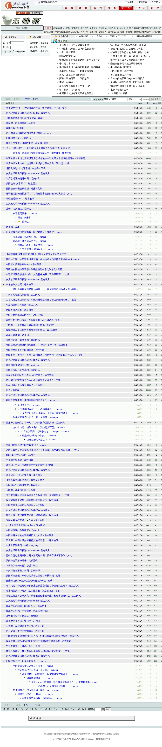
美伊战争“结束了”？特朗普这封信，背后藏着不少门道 (33, 108)
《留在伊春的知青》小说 (18, 565)
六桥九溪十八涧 (36, 520)
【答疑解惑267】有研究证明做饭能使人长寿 (28, 254)
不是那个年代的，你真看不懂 (74, 45)
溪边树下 (63, 345)
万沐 (17, 227)
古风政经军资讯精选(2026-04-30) (22, 173)
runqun (34, 213)
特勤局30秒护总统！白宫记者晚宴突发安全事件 (30, 380)
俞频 (40, 118)
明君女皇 (65, 148)
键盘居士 (32, 183)
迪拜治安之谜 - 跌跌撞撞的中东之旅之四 (26, 465)
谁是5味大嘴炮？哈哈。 (34, 435)
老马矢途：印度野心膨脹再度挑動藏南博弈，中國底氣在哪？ (37, 585)
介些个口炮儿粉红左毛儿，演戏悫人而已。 (34, 427)
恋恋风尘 (75, 32)
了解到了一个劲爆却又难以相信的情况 (25, 325)
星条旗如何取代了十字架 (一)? (74, 86)
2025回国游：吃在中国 (121, 71)
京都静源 (80, 158)
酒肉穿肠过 (73, 289)
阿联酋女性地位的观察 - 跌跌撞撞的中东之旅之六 (31, 269)
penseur (48, 133)
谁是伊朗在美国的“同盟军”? (20, 621)
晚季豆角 (10, 128)
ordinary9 (35, 365)
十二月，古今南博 (68, 63)
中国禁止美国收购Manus (18, 264)
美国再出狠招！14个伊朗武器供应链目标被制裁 (30, 575)
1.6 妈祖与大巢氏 (119, 93)
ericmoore (74, 259)
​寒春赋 (9, 227)
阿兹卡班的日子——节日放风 (74, 78)
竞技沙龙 (75, 28)
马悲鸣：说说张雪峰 (16, 123)
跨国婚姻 (66, 32)
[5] (31, 709)
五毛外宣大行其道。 (16, 520)
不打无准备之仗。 (22, 405)
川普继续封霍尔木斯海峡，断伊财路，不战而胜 (30, 232)
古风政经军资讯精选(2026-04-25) (22, 395)
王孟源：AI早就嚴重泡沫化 (20, 626)
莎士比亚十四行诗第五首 (18, 475)
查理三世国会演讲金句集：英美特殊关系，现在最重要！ (34, 274)
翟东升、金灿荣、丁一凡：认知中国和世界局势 (30, 422)
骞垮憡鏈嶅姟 (62, 734)
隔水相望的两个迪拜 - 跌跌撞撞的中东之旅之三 (30, 590)
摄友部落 (93, 28)
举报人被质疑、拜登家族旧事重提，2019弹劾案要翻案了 (34, 651)
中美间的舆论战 (14, 460)
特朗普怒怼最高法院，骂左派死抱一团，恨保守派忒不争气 (35, 555)
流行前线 (112, 32)
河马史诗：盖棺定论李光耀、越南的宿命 (26, 515)
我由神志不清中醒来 (16, 560)
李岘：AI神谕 (66, 82)
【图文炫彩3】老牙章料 (18, 168)
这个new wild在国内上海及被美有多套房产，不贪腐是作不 (60, 682)
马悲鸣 (31, 123)
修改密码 (34, 51)
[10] (55, 709)
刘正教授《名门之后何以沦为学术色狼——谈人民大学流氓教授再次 (40, 158)
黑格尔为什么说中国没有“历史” (22, 445)
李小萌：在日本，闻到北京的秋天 (127, 60)
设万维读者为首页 (49, 2)
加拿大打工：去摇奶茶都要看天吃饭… (25, 330)
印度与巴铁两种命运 (16, 305)
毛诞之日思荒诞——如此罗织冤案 (76, 71)
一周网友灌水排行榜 (143, 36)
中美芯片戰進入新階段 (17, 295)
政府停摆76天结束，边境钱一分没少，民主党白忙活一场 (34, 163)
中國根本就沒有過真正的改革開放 (76, 93)
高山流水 (121, 28)
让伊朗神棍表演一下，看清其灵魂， (36, 409)
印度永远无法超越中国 (17, 178)
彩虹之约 (84, 28)
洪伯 (8, 390)
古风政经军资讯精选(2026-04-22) (22, 550)
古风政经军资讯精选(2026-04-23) (22, 510)
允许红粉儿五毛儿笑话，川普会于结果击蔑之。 (46, 413)
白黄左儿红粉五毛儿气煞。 (31, 245)
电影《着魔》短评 (119, 89)
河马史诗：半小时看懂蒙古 (19, 631)
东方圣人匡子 (39, 168)
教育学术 (139, 28)
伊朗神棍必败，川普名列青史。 (22, 661)
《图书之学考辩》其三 (17, 490)
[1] (13, 709)
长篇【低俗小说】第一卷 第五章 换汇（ (130, 56)
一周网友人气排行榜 (117, 36)
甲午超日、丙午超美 (69, 89)
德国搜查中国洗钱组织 (17, 188)
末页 (36, 99)
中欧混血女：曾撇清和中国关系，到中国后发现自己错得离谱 (37, 636)
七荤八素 (112, 28)
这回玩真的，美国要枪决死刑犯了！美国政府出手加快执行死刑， (39, 450)
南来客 (27, 208)
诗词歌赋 (103, 28)
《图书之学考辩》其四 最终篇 (21, 118)
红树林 (25, 28)
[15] (84, 709)
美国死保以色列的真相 (17, 370)
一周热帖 (98, 36)
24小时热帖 (83, 36)
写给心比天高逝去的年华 (18, 315)
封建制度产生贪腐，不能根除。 (38, 698)
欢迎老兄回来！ (21, 213)
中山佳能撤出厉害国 (120, 67)
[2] (17, 709)
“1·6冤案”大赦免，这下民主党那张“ (77, 48)
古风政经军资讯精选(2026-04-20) (22, 656)
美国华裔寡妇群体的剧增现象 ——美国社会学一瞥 (31, 345)
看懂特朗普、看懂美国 (17, 340)
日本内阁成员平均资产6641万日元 (127, 78)
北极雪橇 (33, 560)
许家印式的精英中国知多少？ (21, 606)
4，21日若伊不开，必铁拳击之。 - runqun (38, 431)
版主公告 (44, 51)
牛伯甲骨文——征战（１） (19, 646)
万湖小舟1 (38, 315)
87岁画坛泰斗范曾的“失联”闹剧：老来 (129, 52)
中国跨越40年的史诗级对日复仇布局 (24, 535)
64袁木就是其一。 (36, 678)
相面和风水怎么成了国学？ (19, 385)
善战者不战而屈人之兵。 (25, 241)
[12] (67, 709)
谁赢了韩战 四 (13, 335)
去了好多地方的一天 (120, 75)
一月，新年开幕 (67, 52)
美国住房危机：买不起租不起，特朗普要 (79, 67)
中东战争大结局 (14, 284)
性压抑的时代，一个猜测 (18, 611)
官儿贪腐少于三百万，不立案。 (33, 670)
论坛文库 (44, 43)
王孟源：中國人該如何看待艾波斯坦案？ (26, 540)
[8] (46, 709)
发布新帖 (34, 43)
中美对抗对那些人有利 (17, 570)
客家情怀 (51, 325)
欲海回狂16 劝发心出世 (17, 365)
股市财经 (93, 32)
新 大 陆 (120, 32)
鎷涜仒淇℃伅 (88, 734)
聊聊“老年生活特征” (16, 455)
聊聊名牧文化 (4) (67, 56)
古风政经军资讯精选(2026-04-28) (22, 279)
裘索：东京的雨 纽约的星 (72, 75)
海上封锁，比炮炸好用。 (25, 237)
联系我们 (143, 2)
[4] (27, 709)
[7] (41, 709)
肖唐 (37, 646)
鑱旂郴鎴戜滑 (75, 734)
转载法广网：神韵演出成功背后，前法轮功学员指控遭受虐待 (37, 259)
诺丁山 (25, 335)
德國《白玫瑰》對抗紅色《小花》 (127, 48)
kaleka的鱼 (52, 330)
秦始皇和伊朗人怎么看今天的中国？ (24, 375)
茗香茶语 (57, 28)
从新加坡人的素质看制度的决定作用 (24, 133)
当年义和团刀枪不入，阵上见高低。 (31, 417)
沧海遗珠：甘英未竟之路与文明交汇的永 (79, 60)
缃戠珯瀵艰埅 (101, 734)
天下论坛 (66, 28)
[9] (50, 709)
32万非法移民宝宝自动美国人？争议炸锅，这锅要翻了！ (34, 495)
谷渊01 (20, 128)
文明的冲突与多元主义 (17, 616)
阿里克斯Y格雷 (40, 611)
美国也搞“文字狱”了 (16, 183)
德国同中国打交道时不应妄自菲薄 (127, 86)
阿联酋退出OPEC (14, 198)
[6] (36, 709)
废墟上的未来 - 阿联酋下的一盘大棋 (24, 143)
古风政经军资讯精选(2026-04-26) (22, 360)
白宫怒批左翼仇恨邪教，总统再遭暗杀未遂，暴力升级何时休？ (38, 300)
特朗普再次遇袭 (14, 310)
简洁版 (43, 47)
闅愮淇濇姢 (113, 734)
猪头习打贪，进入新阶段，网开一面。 (32, 690)
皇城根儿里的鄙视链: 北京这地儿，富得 (130, 82)
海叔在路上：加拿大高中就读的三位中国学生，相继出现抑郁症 (38, 595)
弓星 (38, 621)
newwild (65, 431)
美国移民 (157, 32)
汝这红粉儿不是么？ (37, 439)
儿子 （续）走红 (14, 208)
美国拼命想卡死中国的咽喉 (19, 350)
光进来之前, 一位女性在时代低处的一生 (26, 580)
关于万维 (156, 2)
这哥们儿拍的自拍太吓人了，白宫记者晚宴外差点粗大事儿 (35, 193)
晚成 (42, 525)
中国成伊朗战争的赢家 (17, 530)
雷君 (46, 143)
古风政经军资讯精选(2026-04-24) (22, 470)
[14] (78, 709)
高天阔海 (37, 475)
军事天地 (57, 32)
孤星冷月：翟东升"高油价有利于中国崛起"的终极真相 (33, 641)
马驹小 (31, 455)
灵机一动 (84, 32)
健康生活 (157, 28)
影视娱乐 (130, 32)
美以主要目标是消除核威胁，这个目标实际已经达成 (39, 289)
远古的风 (45, 113)
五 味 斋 (48, 28)
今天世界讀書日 (14, 545)
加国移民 (103, 32)
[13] (72, 709)
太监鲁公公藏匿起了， (33, 249)
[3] (22, 709)
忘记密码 (34, 47)
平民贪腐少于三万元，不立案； (29, 666)
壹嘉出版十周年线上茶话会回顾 (126, 63)
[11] (61, 709)
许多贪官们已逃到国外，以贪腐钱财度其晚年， (46, 674)
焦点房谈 (139, 32)
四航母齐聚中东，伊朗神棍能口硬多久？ (26, 400)
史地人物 (48, 32)
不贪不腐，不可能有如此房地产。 (53, 686)
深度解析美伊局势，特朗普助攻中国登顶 (26, 500)
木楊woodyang (31, 545)
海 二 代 (130, 28)
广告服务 (130, 2)
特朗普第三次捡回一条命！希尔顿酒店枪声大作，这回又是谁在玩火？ (41, 355)
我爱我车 (148, 32)
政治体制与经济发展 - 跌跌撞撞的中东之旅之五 (30, 320)
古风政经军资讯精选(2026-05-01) (22, 113)
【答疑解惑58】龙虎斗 (17, 480)
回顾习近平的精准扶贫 (17, 485)
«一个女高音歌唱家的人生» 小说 (22, 525)
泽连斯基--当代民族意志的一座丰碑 (128, 45)
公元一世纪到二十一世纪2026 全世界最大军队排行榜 (32, 148)
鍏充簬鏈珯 (49, 734)
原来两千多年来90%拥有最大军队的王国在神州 (37, 153)
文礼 (64, 108)
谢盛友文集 (36, 188)
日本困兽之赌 (13, 138)
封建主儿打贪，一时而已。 (31, 694)
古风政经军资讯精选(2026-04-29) (22, 203)
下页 (27, 99)
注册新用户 (20, 51)
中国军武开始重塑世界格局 (19, 505)
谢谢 (20, 217)
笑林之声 (148, 28)
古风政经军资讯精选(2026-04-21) (22, 601)
